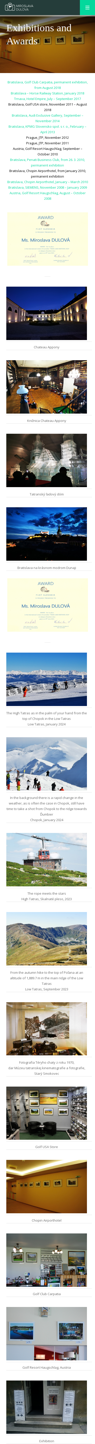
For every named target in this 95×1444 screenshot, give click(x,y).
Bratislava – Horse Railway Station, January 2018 (47, 93)
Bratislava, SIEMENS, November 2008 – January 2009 (47, 187)
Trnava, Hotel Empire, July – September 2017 (47, 98)
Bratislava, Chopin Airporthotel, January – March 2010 (47, 182)
